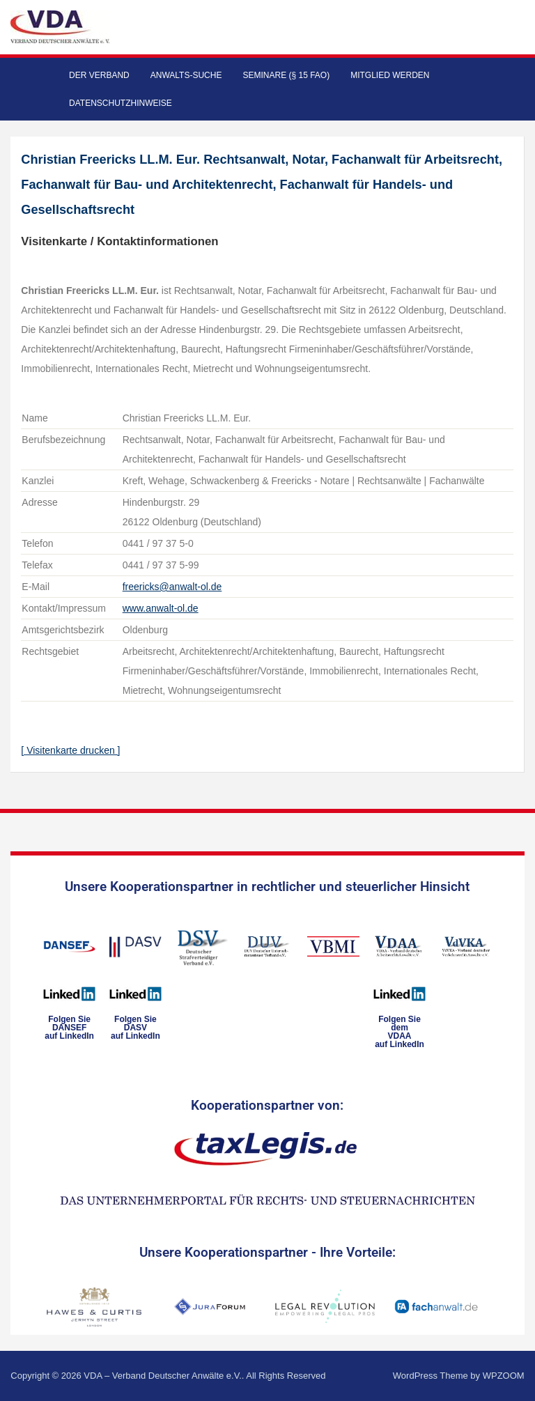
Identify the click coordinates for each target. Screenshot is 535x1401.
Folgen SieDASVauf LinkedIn (135, 1027)
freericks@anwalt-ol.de (172, 586)
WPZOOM (504, 1375)
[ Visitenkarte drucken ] (70, 750)
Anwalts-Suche (186, 75)
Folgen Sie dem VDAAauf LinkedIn (399, 1031)
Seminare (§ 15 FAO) (285, 75)
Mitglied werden (389, 75)
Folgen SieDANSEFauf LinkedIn (69, 1027)
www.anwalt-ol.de (161, 608)
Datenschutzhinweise (120, 103)
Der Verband (99, 75)
